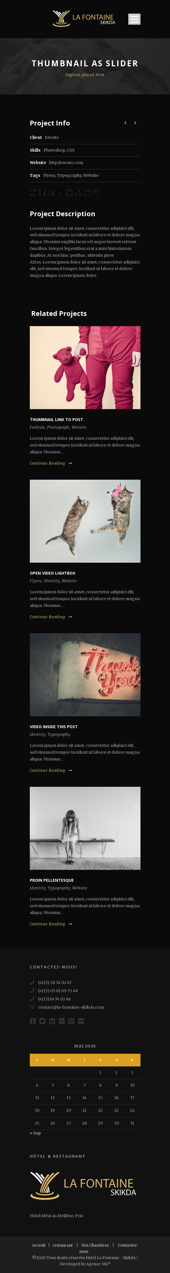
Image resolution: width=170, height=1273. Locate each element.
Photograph (58, 427)
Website (90, 175)
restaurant (63, 1245)
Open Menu (134, 19)
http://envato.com (66, 162)
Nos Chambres (95, 1245)
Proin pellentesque (52, 880)
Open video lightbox (52, 573)
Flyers (49, 175)
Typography (69, 175)
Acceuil (38, 1245)
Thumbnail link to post (56, 419)
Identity (52, 581)
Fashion (37, 427)
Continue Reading (51, 463)
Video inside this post (54, 726)
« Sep (35, 1133)
